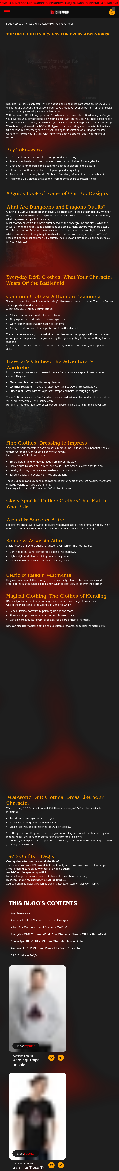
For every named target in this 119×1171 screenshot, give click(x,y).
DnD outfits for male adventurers (89, 404)
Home (9, 24)
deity (64, 580)
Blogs (18, 24)
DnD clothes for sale (59, 488)
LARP (55, 826)
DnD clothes (57, 840)
